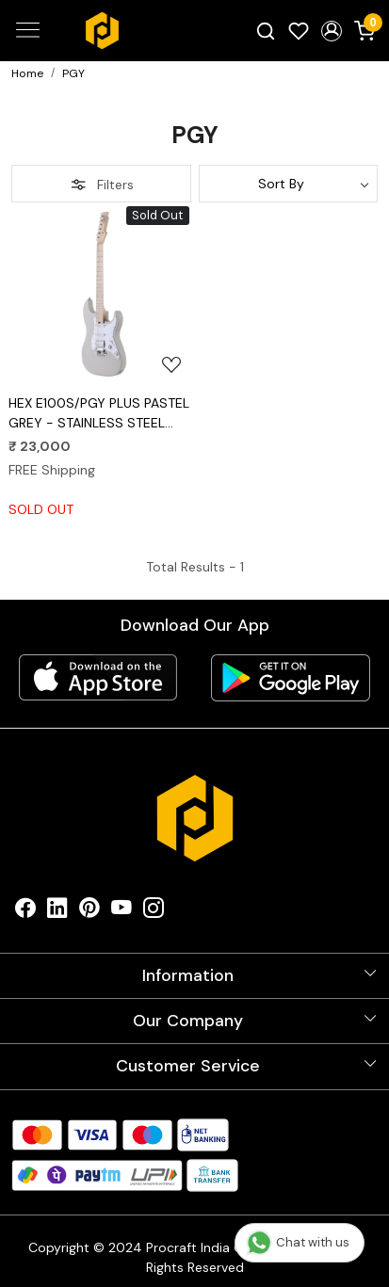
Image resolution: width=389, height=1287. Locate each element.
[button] (331, 31)
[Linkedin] (57, 913)
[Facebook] (25, 913)
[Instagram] (153, 913)
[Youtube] (121, 913)
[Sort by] (289, 183)
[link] (266, 30)
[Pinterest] (89, 913)
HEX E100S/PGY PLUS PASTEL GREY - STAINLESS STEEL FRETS (98, 413)
